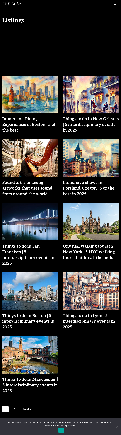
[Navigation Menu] (115, 3)
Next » (27, 409)
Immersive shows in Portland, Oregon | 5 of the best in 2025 (88, 188)
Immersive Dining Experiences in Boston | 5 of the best (29, 124)
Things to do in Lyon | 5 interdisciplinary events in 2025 (89, 321)
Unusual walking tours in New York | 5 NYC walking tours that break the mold (89, 252)
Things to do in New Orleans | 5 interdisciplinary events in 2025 (91, 124)
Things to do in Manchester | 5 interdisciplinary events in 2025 (30, 385)
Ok (61, 430)
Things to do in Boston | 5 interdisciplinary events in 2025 (28, 321)
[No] (117, 426)
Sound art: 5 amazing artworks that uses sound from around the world (27, 188)
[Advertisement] (60, 52)
